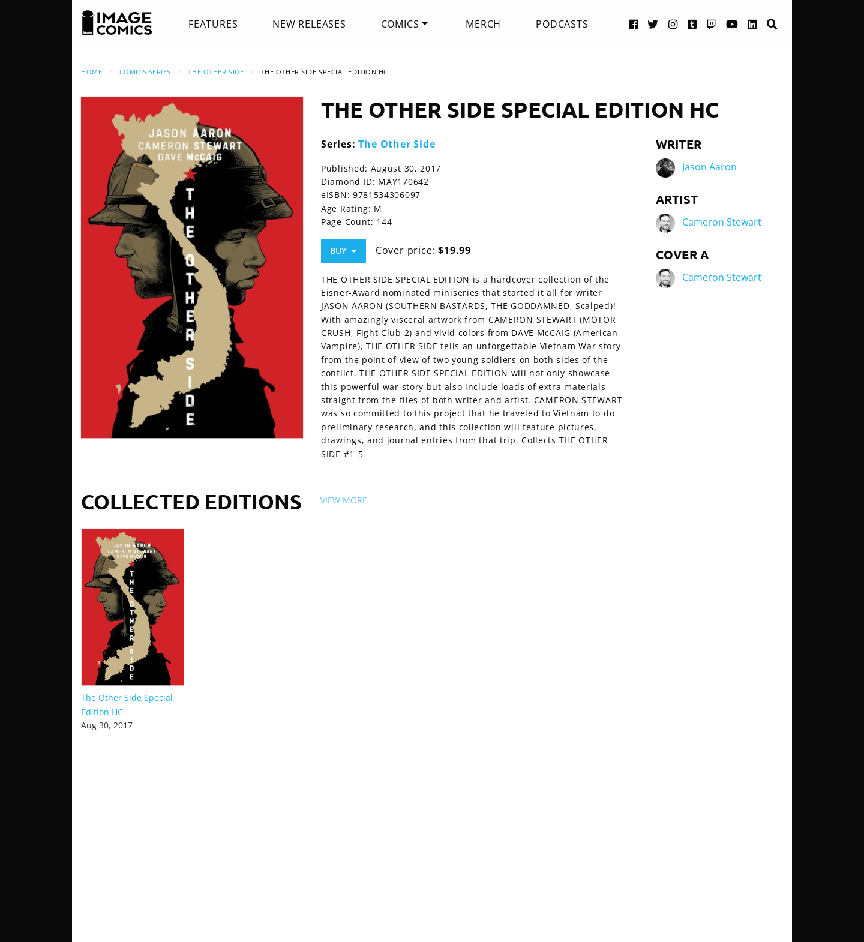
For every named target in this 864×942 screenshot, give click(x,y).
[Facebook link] (633, 24)
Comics (400, 24)
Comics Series (145, 71)
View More (343, 500)
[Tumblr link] (692, 24)
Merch (483, 24)
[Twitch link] (711, 24)
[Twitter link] (653, 24)
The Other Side (216, 71)
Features (213, 24)
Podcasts (562, 24)
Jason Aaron (709, 166)
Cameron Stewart (721, 222)
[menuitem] (213, 24)
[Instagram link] (673, 24)
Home (91, 71)
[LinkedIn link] (752, 24)
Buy (343, 250)
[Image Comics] (117, 23)
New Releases (309, 24)
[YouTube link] (732, 24)
